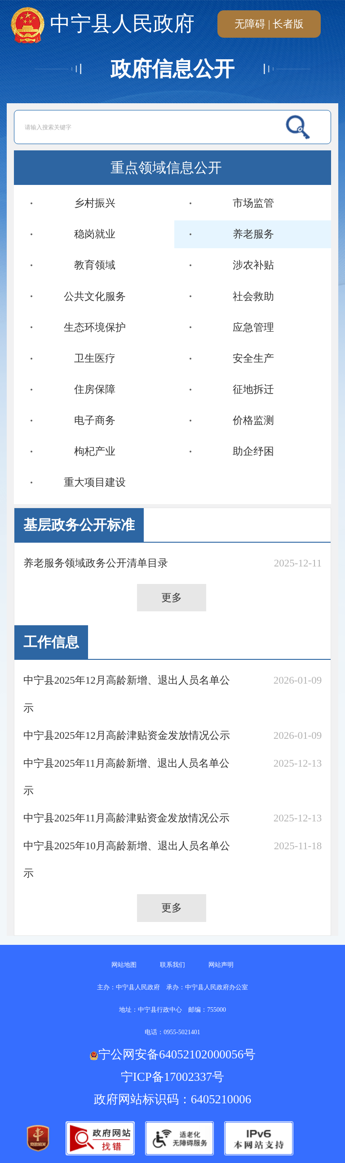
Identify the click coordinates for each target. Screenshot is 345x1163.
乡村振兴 (94, 203)
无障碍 (249, 24)
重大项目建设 (95, 482)
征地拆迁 (253, 389)
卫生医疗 (94, 358)
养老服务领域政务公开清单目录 (95, 563)
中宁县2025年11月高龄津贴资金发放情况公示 (126, 818)
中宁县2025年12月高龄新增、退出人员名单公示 (126, 693)
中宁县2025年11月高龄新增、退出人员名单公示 (126, 776)
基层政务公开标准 (79, 525)
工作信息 (51, 642)
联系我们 (172, 964)
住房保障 (94, 389)
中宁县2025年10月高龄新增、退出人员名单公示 (126, 859)
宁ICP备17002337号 (174, 1077)
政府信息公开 (172, 68)
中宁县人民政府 (102, 24)
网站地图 (124, 964)
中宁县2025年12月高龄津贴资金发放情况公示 (126, 735)
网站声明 (221, 964)
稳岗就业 (94, 234)
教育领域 (94, 265)
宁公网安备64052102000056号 (172, 1054)
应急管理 (253, 327)
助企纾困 (253, 451)
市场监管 (253, 203)
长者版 (288, 24)
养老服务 (253, 234)
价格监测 (253, 420)
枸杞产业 (94, 451)
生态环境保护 (95, 327)
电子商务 (94, 420)
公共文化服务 (95, 296)
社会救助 (253, 296)
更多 (171, 597)
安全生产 (253, 358)
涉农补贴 (253, 265)
